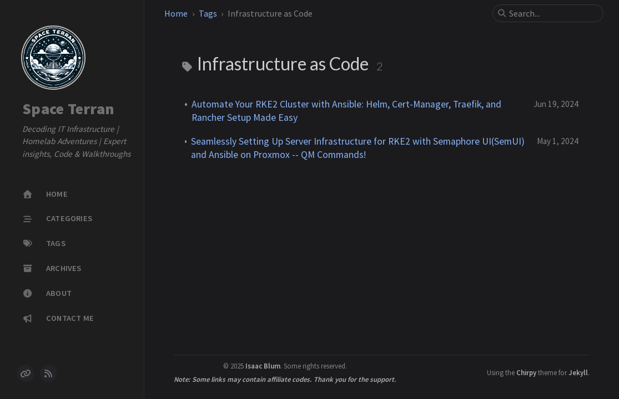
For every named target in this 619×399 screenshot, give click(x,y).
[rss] (48, 373)
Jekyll (578, 372)
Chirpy (526, 372)
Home (176, 13)
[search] (552, 13)
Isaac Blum (262, 365)
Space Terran (68, 109)
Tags (208, 13)
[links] (25, 373)
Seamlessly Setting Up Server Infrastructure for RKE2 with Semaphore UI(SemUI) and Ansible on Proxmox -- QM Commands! (358, 148)
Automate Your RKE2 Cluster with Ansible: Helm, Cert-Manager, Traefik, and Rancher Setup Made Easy (346, 111)
